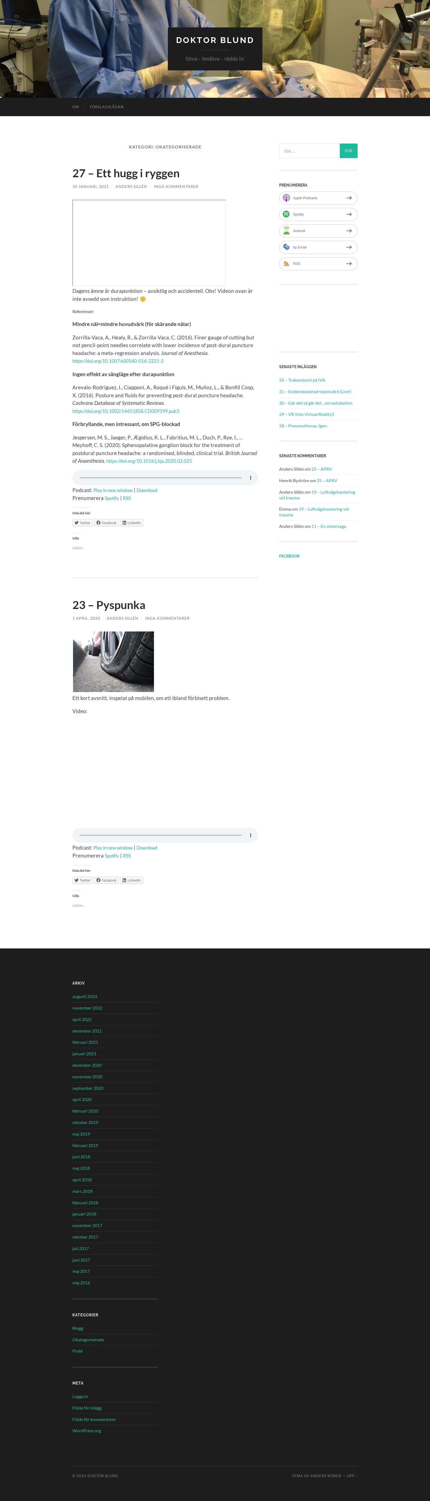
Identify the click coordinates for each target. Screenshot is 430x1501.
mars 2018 (82, 1190)
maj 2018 (81, 1167)
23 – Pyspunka (112, 604)
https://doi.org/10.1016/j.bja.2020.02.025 (154, 461)
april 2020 (82, 1099)
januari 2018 (84, 1213)
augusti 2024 (84, 996)
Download (156, 490)
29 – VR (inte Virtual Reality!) (306, 414)
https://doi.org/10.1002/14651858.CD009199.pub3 (132, 410)
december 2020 (87, 1064)
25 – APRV (322, 468)
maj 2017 (81, 1271)
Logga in (80, 1396)
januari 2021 (84, 1053)
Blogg (77, 1327)
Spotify (113, 498)
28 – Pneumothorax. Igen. (303, 425)
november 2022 (87, 1007)
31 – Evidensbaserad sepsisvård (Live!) (315, 391)
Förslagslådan (107, 106)
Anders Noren (325, 1475)
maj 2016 (81, 1282)
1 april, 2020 (86, 618)
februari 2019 (85, 1145)
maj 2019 (81, 1133)
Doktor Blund (215, 40)
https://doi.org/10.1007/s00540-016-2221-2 (123, 361)
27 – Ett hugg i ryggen (131, 172)
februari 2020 (85, 1110)
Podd (77, 1350)
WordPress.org (86, 1430)
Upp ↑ (352, 1475)
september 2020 (87, 1087)
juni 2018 (81, 1156)
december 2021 (87, 1030)
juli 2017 (80, 1248)
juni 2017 (81, 1259)
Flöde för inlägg (86, 1407)
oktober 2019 (85, 1122)
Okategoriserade (88, 1339)
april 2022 (82, 1019)
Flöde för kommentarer (94, 1419)
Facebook (289, 556)
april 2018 (82, 1179)
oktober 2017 (85, 1236)
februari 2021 (85, 1042)
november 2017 (87, 1225)
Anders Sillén (131, 186)
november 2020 (87, 1076)
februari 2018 (85, 1202)
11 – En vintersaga (329, 525)
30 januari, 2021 (90, 186)
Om (75, 106)
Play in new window (117, 490)
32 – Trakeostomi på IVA (302, 379)
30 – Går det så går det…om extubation (315, 402)
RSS (129, 498)
